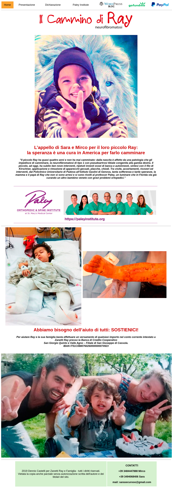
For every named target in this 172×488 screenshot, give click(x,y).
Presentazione (27, 4)
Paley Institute (81, 4)
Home (7, 4)
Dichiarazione (53, 4)
